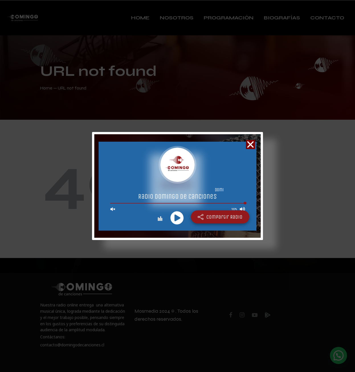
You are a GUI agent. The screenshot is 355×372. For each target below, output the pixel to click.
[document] (177, 186)
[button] (250, 144)
